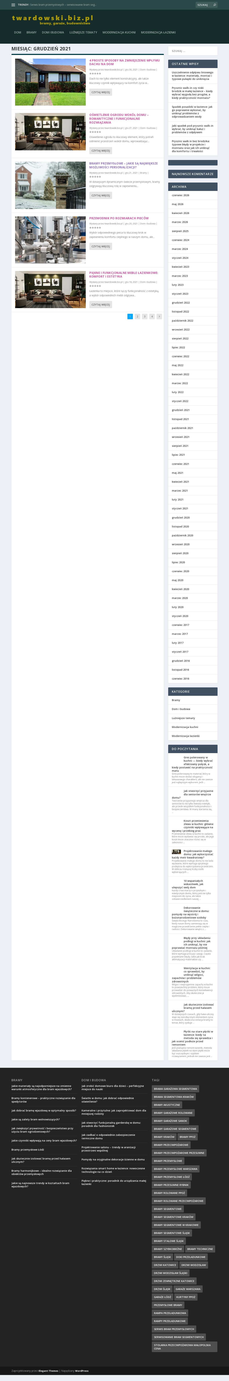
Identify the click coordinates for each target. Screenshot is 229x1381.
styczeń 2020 (180, 622)
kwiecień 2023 (180, 272)
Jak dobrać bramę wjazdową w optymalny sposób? (43, 1116)
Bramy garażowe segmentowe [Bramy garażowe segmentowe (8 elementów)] (175, 1134)
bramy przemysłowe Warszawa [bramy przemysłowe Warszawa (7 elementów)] (175, 1174)
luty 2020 (177, 613)
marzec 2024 (180, 255)
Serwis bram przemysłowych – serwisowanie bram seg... (63, 4)
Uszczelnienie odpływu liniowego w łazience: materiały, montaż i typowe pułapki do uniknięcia (192, 81)
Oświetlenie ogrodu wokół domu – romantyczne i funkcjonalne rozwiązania (119, 124)
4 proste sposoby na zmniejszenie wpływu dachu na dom (124, 68)
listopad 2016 (180, 675)
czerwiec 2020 (180, 577)
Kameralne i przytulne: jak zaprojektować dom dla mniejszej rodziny (114, 1118)
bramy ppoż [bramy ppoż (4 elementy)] (188, 1142)
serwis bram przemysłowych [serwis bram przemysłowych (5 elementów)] (174, 1335)
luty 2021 (177, 505)
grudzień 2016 (181, 666)
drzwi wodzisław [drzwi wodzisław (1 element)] (193, 1271)
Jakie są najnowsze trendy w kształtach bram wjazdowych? (40, 1190)
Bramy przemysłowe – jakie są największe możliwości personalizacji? (123, 171)
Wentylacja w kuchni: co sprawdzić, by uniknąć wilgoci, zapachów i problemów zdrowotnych (191, 980)
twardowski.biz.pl (114, 75)
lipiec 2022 (178, 353)
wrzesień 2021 (180, 442)
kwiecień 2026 (180, 219)
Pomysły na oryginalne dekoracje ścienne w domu (113, 1165)
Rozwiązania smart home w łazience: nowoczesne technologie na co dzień (113, 1176)
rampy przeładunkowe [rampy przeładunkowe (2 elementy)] (170, 1327)
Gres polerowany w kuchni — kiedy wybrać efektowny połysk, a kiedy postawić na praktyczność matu (192, 770)
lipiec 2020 (178, 568)
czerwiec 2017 (180, 630)
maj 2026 (177, 210)
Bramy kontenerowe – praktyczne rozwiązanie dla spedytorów (43, 1105)
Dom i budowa (53, 34)
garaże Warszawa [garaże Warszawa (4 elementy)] (188, 1295)
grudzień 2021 (181, 416)
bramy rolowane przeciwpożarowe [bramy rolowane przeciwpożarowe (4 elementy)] (179, 1206)
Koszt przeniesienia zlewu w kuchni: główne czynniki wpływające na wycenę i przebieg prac (192, 831)
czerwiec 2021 (180, 469)
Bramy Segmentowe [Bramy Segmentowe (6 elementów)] (168, 1214)
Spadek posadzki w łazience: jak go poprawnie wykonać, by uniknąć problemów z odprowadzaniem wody (192, 117)
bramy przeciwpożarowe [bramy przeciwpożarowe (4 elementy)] (171, 1150)
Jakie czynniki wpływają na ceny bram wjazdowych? (44, 1146)
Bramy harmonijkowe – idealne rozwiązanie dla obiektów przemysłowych (41, 1178)
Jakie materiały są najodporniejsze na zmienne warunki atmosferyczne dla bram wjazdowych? (41, 1093)
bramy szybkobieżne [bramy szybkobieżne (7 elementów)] (168, 1255)
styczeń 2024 (180, 264)
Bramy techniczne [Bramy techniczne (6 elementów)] (200, 1255)
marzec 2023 (180, 281)
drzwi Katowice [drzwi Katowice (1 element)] (165, 1271)
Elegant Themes (48, 1376)
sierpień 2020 (180, 559)
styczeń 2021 (180, 514)
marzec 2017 (180, 640)
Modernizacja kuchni (119, 34)
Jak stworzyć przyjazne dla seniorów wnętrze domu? (192, 800)
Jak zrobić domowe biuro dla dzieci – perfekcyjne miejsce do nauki (113, 1093)
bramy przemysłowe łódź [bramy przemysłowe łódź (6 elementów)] (172, 1182)
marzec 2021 (180, 496)
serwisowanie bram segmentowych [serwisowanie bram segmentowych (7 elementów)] (179, 1343)
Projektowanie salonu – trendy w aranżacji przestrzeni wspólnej (109, 1154)
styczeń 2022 (180, 407)
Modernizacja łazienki (158, 34)
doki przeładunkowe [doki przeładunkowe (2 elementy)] (191, 1263)
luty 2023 (177, 290)
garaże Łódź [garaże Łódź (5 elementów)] (162, 1303)
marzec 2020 (180, 604)
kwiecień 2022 (180, 380)
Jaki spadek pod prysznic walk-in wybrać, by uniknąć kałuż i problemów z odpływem (192, 135)
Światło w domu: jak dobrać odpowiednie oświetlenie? (108, 1105)
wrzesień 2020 (180, 550)
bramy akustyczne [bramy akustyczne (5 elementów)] (167, 1110)
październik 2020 (182, 541)
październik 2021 (182, 434)
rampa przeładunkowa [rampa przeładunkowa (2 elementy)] (170, 1319)
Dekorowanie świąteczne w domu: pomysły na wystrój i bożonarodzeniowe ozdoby (190, 918)
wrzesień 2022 (180, 335)
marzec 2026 (180, 228)
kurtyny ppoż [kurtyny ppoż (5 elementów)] (185, 1303)
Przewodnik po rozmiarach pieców (119, 224)
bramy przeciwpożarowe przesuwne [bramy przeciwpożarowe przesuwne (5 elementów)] (179, 1158)
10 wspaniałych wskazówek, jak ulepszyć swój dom (187, 890)
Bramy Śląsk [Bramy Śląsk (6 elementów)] (162, 1263)
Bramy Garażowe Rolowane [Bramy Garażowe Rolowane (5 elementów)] (173, 1118)
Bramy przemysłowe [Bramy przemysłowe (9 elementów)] (168, 1166)
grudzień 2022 (181, 308)
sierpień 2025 (180, 237)
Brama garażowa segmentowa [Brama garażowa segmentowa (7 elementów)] (175, 1094)
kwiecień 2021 (180, 487)
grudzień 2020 (181, 523)
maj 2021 (177, 478)
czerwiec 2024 (180, 246)
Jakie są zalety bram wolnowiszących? (35, 1125)
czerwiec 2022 (180, 362)
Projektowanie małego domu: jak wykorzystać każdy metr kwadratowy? (192, 860)
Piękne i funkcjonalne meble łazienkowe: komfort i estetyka (123, 280)
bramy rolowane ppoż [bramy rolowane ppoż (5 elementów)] (169, 1198)
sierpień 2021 (180, 452)
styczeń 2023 (180, 299)
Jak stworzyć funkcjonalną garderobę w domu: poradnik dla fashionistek (111, 1130)
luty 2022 (177, 398)
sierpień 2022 (180, 344)
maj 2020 (177, 586)
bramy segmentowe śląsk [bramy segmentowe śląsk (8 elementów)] (172, 1238)
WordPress (81, 1376)
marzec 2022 (180, 389)
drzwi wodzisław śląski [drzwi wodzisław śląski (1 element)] (170, 1279)
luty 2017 (177, 648)
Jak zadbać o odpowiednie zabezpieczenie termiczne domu (108, 1142)
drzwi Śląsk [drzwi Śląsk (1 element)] (162, 1295)
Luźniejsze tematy (83, 34)
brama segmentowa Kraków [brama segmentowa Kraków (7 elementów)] (174, 1102)
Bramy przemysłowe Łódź (27, 1155)
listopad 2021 (180, 425)
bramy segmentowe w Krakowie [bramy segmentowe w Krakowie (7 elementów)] (176, 1230)
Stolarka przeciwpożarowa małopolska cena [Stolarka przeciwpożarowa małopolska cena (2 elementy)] (182, 1352)
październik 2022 (182, 326)
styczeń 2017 (180, 657)
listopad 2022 (180, 317)
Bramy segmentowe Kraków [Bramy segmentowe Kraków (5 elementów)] (173, 1222)
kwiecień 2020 (180, 595)
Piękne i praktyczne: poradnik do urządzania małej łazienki (114, 1188)
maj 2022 (177, 371)
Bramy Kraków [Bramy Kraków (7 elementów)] (164, 1142)
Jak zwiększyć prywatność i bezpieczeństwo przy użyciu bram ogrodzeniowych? (42, 1136)
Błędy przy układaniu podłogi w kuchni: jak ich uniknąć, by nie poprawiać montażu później (191, 948)
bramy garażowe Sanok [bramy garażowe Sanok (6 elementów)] (170, 1126)
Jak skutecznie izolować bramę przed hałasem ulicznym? (193, 1014)
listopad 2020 (180, 532)
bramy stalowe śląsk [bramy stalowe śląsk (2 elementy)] (169, 1247)
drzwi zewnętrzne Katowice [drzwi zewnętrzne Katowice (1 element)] (174, 1287)
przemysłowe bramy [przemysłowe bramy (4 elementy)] (168, 1311)
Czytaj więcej (101, 98)
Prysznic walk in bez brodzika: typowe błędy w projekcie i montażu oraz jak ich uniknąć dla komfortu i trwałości (191, 152)
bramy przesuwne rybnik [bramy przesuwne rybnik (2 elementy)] (171, 1190)
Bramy (32, 34)
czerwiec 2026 (180, 201)
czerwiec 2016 (180, 684)
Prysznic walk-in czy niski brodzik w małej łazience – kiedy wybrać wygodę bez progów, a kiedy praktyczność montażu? (192, 99)
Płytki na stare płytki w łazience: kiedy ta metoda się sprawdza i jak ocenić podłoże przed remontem (192, 1044)
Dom (17, 34)
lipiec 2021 (178, 460)
